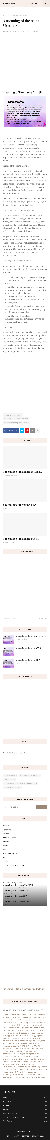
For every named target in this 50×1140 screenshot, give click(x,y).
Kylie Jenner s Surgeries (14, 1038)
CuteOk (30, 1131)
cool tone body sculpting (30, 775)
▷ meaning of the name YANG (28, 648)
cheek (5, 861)
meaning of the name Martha (16, 419)
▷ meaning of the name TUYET (21, 538)
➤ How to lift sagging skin (31, 1035)
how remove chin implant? (29, 1062)
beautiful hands (9, 838)
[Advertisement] (25, 62)
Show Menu (10, 4)
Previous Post (9, 619)
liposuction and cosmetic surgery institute (20, 783)
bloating (6, 842)
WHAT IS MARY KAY (28, 1046)
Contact (25, 1136)
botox (5, 849)
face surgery (25, 1121)
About (16, 1136)
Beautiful (6, 826)
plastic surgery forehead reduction (19, 1069)
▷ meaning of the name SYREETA (22, 471)
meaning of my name (18, 15)
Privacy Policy (38, 1136)
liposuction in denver (12, 788)
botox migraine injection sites (27, 1054)
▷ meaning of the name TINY (20, 504)
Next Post (42, 619)
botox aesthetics (10, 775)
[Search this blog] (19, 807)
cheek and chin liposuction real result (20, 1056)
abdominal (7, 830)
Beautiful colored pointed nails (26, 1020)
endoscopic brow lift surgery (16, 1059)
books (5, 845)
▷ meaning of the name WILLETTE (31, 636)
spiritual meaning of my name (16, 423)
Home (5, 15)
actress (6, 834)
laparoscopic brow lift (13, 1064)
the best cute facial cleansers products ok (23, 988)
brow (5, 857)
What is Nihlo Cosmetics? (24, 1075)
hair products (9, 779)
